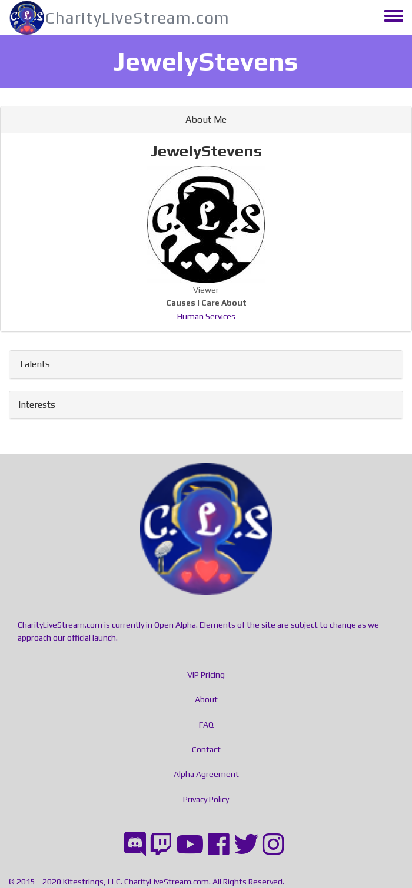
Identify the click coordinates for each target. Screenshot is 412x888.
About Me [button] (206, 119)
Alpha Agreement (206, 774)
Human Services (206, 316)
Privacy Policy (206, 799)
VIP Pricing (206, 674)
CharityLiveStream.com (137, 17)
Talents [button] (34, 364)
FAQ (206, 724)
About (206, 699)
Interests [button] (36, 404)
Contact (206, 749)
